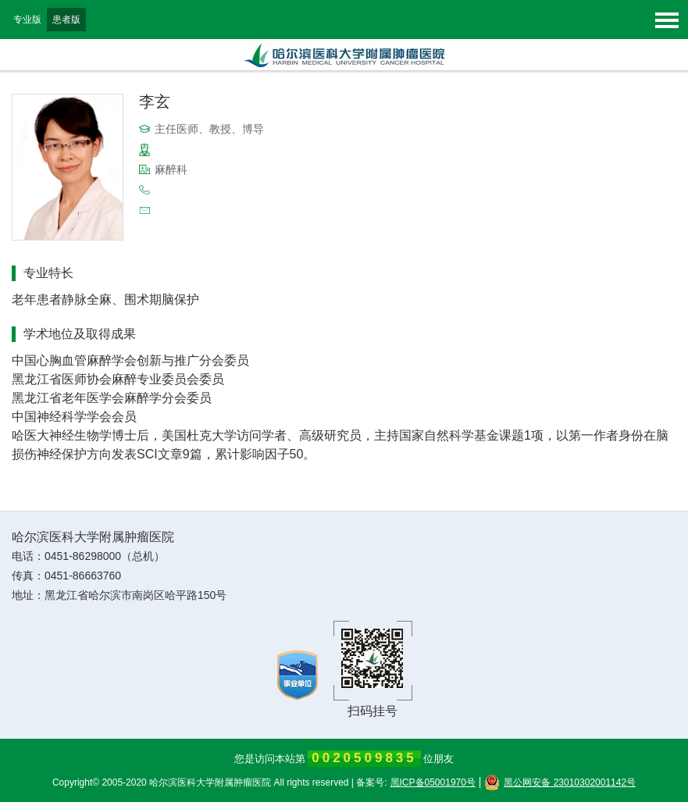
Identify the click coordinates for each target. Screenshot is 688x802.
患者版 (66, 19)
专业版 (27, 19)
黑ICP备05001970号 (433, 782)
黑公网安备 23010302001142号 (560, 782)
